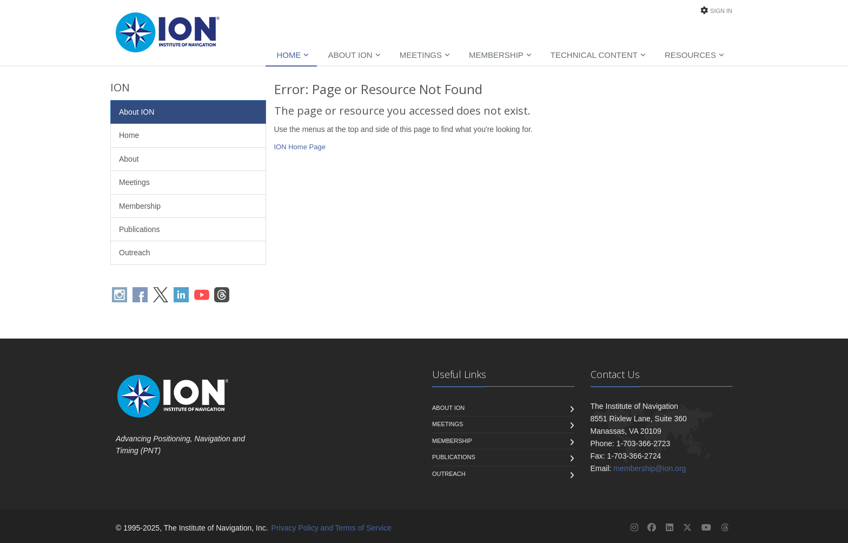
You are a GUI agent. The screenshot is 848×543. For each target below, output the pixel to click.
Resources (690, 54)
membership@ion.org (649, 468)
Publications (139, 229)
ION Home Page (300, 147)
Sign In (721, 11)
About (129, 159)
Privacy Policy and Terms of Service (331, 528)
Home (288, 54)
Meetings (421, 54)
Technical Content (594, 54)
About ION (350, 54)
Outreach (134, 252)
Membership (496, 54)
